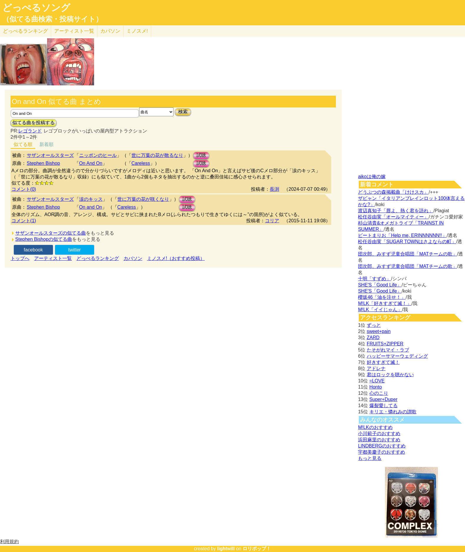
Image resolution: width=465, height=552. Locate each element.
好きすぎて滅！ (383, 362)
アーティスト (74, 31)
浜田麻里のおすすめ (379, 439)
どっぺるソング (36, 7)
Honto (375, 386)
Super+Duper (383, 399)
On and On (90, 207)
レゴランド (30, 130)
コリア (272, 220)
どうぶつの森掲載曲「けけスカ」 (393, 192)
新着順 (46, 144)
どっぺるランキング (97, 258)
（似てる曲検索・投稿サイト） (52, 19)
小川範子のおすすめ (379, 433)
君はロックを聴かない (390, 374)
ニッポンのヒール (98, 155)
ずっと (374, 325)
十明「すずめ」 (374, 278)
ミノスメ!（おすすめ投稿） (176, 258)
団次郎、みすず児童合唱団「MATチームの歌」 (407, 253)
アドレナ (376, 368)
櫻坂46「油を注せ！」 (382, 297)
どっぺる (25, 31)
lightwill (226, 548)
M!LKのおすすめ (375, 427)
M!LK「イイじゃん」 (380, 309)
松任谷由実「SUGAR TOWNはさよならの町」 (407, 241)
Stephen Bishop (43, 163)
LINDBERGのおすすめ (382, 445)
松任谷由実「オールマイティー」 (393, 216)
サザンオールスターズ (50, 155)
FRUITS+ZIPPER (385, 343)
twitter (74, 249)
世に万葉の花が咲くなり (143, 199)
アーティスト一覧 (53, 258)
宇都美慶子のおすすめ (381, 452)
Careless (140, 163)
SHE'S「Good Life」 (379, 284)
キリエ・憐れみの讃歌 (392, 411)
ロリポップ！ (257, 548)
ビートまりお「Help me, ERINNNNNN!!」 (402, 235)
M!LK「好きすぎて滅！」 (384, 303)
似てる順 (23, 144)
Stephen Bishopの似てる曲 (43, 239)
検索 (183, 111)
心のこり (378, 393)
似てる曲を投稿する (33, 122)
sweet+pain (379, 331)
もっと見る (369, 458)
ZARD (373, 337)
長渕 (274, 189)
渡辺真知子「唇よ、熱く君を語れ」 (395, 210)
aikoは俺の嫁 (371, 176)
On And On (90, 163)
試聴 (201, 155)
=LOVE (377, 380)
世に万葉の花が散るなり (157, 155)
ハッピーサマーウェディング (397, 356)
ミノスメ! (137, 31)
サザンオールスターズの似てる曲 (50, 233)
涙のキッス (91, 199)
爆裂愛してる (383, 405)
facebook (33, 249)
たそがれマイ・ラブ (388, 349)
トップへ (20, 258)
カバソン (110, 31)
